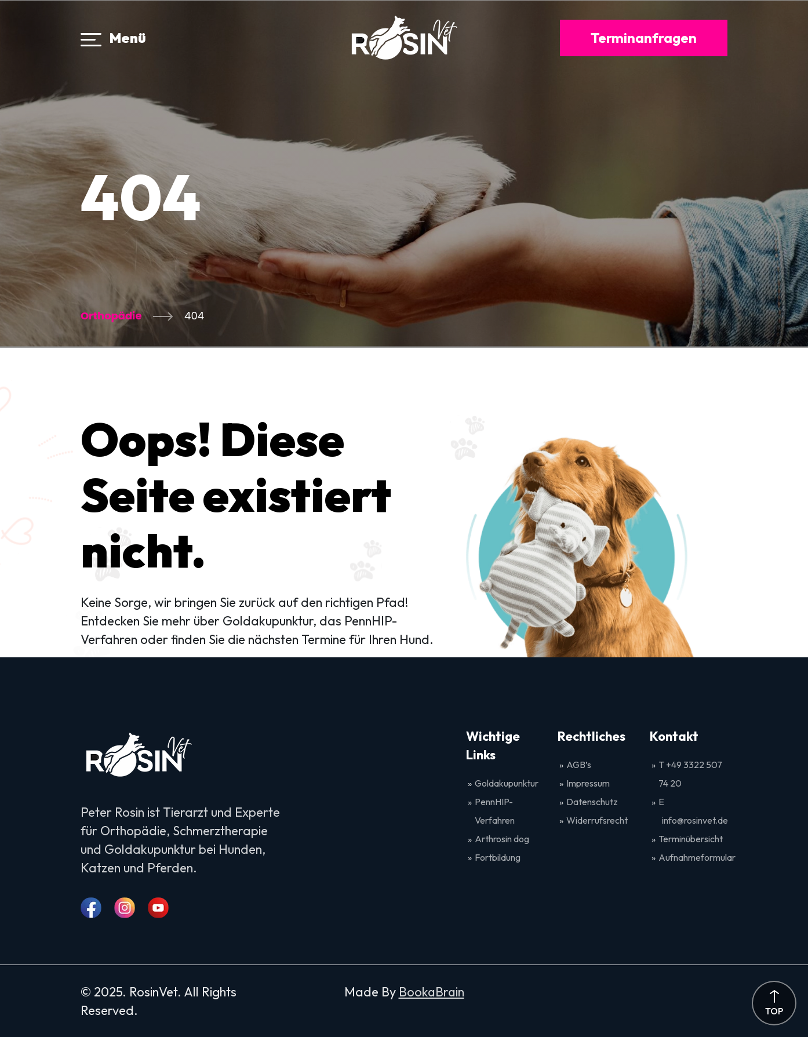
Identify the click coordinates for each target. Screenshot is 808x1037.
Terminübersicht (690, 839)
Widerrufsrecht (597, 820)
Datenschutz (592, 801)
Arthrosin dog (502, 839)
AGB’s (579, 764)
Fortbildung (498, 857)
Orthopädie (111, 315)
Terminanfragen (644, 37)
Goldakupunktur (506, 783)
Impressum (588, 783)
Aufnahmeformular (697, 857)
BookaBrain (431, 992)
